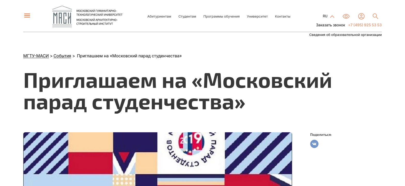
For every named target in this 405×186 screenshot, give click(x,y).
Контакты (282, 16)
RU (325, 16)
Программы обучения (222, 16)
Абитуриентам (159, 16)
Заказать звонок (330, 25)
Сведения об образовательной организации (345, 35)
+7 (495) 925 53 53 (364, 25)
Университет (257, 16)
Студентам (187, 16)
